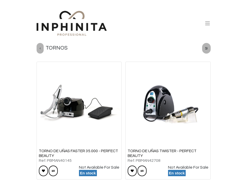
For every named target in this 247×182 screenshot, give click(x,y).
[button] (43, 171)
